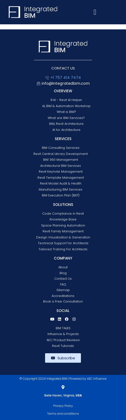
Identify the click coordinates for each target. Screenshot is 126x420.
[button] (95, 12)
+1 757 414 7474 (65, 77)
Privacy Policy (63, 406)
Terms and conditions (63, 414)
